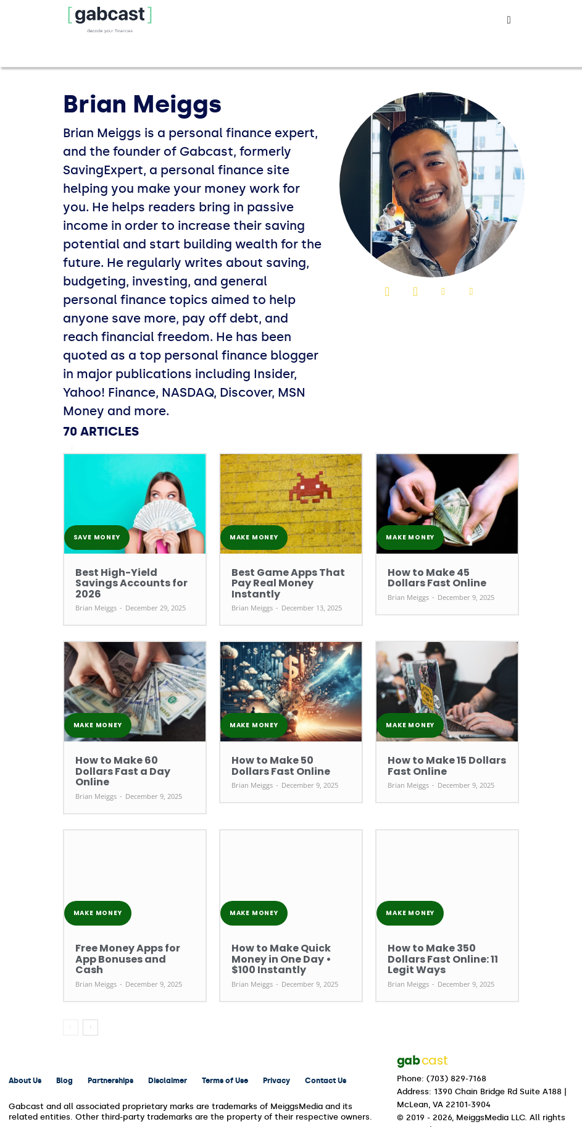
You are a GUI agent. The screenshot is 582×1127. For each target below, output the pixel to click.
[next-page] (90, 987)
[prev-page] (70, 987)
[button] (509, 19)
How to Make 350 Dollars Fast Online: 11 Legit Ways (444, 925)
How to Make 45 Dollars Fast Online (442, 576)
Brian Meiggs (96, 594)
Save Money (96, 537)
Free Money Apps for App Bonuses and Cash (123, 925)
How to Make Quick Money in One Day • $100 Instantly (287, 925)
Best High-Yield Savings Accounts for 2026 (119, 576)
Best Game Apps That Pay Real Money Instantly (289, 576)
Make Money (254, 537)
